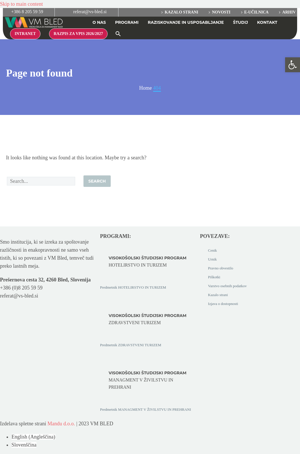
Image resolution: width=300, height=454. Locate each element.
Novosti (221, 12)
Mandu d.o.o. (61, 423)
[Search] (41, 181)
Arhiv (289, 12)
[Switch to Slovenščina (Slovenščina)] (23, 445)
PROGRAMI (127, 22)
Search (97, 181)
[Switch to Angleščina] (286, 23)
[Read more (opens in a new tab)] (23, 12)
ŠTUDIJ (240, 22)
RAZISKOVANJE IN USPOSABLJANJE (186, 22)
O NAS (99, 22)
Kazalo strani (181, 12)
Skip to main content (21, 4)
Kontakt (267, 22)
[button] (118, 33)
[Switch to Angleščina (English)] (33, 437)
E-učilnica (256, 12)
